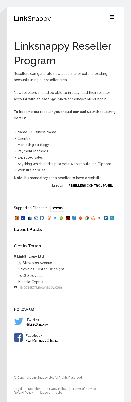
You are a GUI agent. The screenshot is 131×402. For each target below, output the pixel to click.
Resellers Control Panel (90, 185)
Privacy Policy (56, 389)
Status (57, 208)
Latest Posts (28, 229)
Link (32, 18)
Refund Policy (23, 392)
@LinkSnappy (37, 324)
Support (44, 392)
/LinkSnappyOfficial (42, 340)
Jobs (59, 392)
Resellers (34, 389)
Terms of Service (84, 389)
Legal (18, 389)
